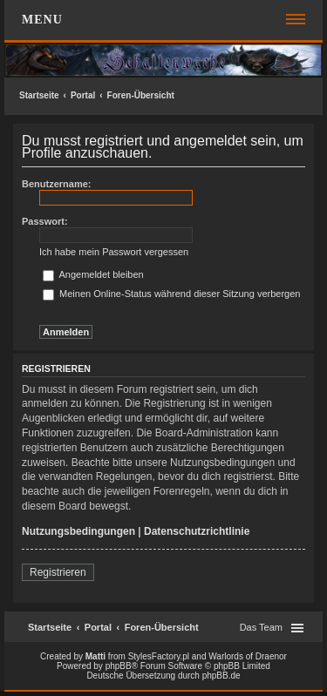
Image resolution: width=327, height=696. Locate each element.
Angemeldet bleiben (93, 274)
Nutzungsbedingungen (78, 531)
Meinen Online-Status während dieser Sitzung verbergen (171, 293)
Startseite (39, 95)
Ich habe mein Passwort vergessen (113, 252)
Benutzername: (56, 184)
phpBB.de (221, 675)
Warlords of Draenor (247, 656)
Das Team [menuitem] (261, 627)
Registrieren (58, 572)
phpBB (119, 666)
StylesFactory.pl (158, 656)
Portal (83, 95)
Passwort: (45, 221)
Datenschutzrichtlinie (196, 531)
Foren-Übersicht (140, 95)
